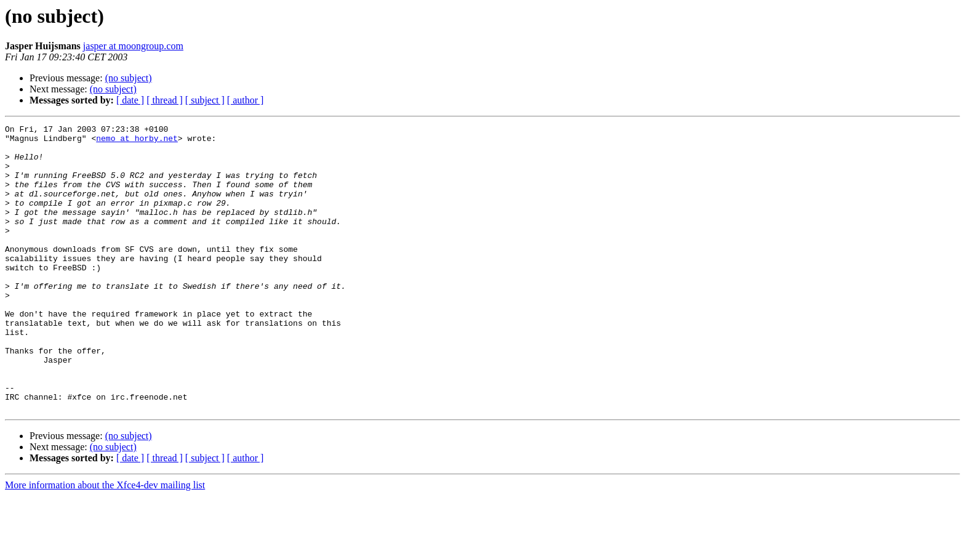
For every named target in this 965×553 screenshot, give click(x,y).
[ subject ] (205, 100)
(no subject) (128, 78)
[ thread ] (164, 100)
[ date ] (130, 100)
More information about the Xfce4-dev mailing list (105, 542)
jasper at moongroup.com (133, 46)
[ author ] (245, 100)
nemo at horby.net (137, 141)
